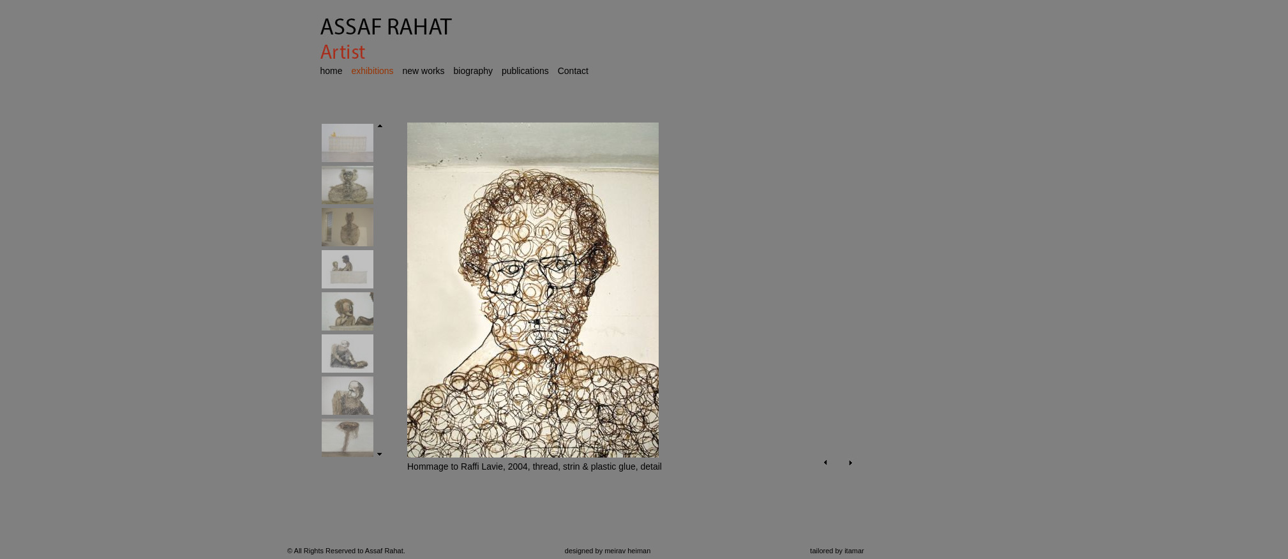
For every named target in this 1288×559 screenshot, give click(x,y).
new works (423, 71)
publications (525, 71)
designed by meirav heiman (608, 551)
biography (473, 71)
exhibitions (372, 71)
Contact (573, 71)
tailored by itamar (837, 551)
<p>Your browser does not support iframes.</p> (624, 314)
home (331, 71)
